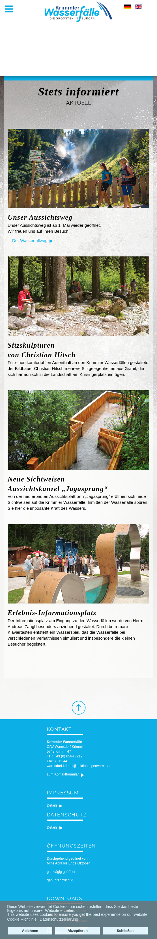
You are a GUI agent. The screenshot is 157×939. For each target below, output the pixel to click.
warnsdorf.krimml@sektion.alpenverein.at (79, 766)
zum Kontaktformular (63, 774)
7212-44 (61, 761)
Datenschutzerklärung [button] (59, 919)
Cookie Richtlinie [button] (21, 919)
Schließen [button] (125, 931)
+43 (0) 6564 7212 (68, 756)
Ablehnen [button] (30, 931)
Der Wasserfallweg (30, 240)
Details (52, 805)
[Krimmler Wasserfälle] (79, 11)
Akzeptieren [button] (78, 931)
